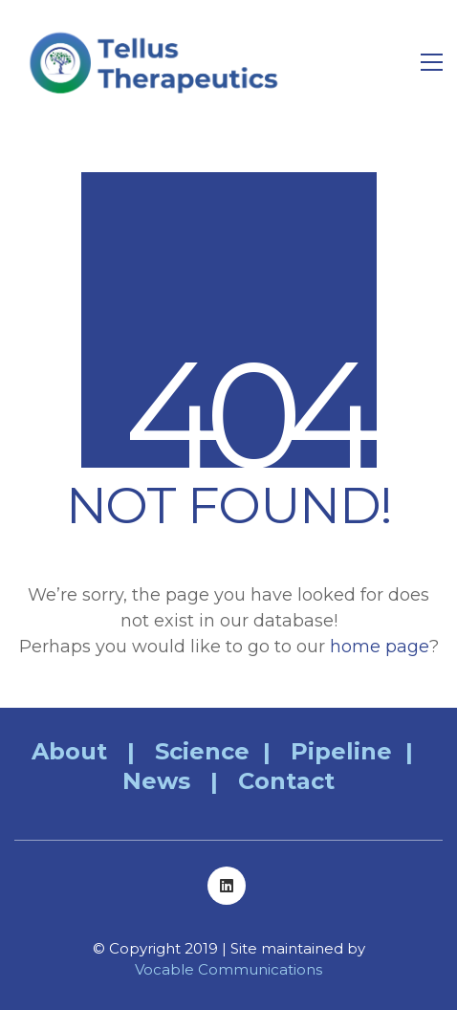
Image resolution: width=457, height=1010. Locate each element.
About (69, 751)
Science (202, 751)
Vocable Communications (228, 969)
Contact (286, 781)
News (156, 781)
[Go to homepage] (157, 62)
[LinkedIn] (226, 886)
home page (379, 646)
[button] (432, 62)
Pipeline (341, 751)
